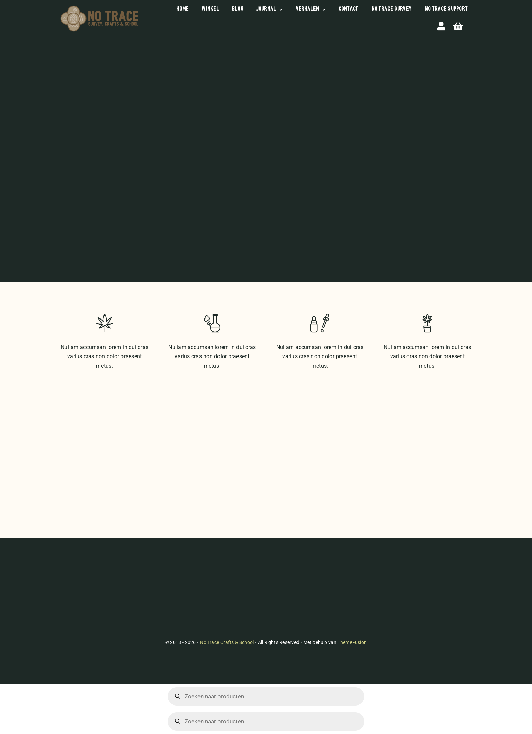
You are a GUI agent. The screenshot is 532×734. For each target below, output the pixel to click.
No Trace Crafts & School (227, 642)
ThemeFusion (352, 642)
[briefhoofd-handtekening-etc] (99, 6)
